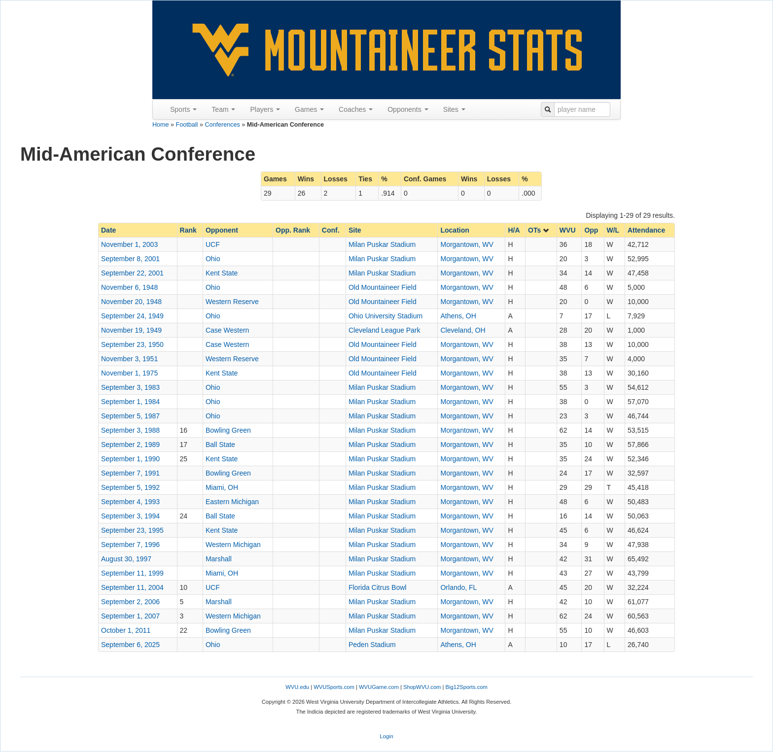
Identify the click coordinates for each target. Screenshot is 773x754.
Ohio (213, 259)
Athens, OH (458, 316)
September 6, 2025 (130, 645)
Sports (183, 109)
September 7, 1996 (130, 544)
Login (386, 736)
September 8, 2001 (130, 259)
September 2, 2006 (130, 602)
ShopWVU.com (422, 687)
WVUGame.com (379, 687)
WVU (568, 230)
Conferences (222, 124)
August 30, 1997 (126, 559)
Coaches (356, 109)
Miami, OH (222, 487)
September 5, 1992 (130, 487)
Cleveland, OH (462, 330)
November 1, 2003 (129, 244)
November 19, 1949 (131, 330)
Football (187, 124)
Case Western (227, 330)
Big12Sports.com (467, 687)
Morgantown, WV (466, 244)
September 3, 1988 (130, 430)
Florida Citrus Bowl (377, 587)
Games (309, 109)
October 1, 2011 (125, 630)
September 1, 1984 (130, 402)
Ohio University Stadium (385, 316)
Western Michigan (233, 544)
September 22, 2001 (132, 273)
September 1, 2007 (130, 616)
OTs (539, 230)
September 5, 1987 (130, 416)
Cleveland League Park (385, 330)
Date (108, 230)
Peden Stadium (372, 645)
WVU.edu (297, 687)
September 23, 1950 (132, 344)
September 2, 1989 (130, 444)
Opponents (407, 109)
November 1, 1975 (129, 373)
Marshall (219, 559)
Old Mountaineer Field (383, 287)
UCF (213, 244)
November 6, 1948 (129, 287)
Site (355, 230)
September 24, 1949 (132, 316)
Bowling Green (228, 430)
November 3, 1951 (129, 359)
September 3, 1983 (130, 387)
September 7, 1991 (130, 473)
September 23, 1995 (132, 530)
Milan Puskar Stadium (382, 244)
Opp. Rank (293, 230)
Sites (454, 109)
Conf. (331, 230)
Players (265, 109)
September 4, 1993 (130, 502)
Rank (188, 230)
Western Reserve (232, 302)
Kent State (222, 273)
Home (160, 124)
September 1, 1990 (130, 459)
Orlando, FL (458, 587)
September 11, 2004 (132, 587)
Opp (591, 230)
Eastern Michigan (232, 502)
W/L (613, 230)
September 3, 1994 (130, 516)
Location (454, 230)
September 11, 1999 (132, 573)
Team (223, 109)
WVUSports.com (334, 687)
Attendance (646, 230)
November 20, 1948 (131, 302)
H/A (514, 230)
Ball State (220, 444)
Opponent (222, 230)
